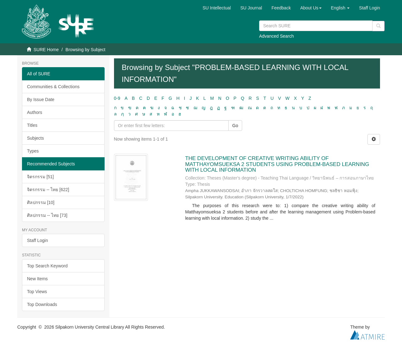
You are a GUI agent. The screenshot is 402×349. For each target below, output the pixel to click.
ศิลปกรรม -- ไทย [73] (47, 215)
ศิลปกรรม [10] (40, 202)
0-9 (117, 98)
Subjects (35, 138)
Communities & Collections (53, 86)
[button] (311, 8)
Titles (32, 125)
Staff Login (37, 240)
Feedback (281, 7)
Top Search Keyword (47, 265)
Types (33, 150)
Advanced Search (276, 36)
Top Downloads (42, 304)
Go (235, 125)
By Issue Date (40, 99)
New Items (37, 278)
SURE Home (46, 49)
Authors (34, 112)
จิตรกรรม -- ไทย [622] (48, 189)
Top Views (37, 291)
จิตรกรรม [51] (40, 176)
